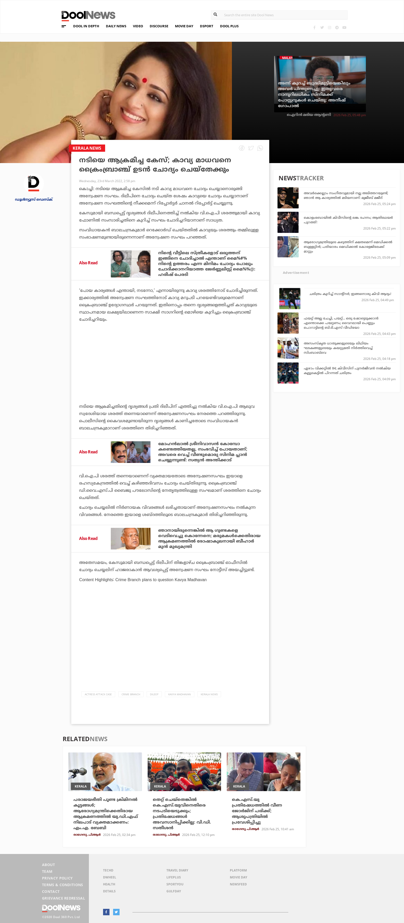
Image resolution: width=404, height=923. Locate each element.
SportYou (174, 884)
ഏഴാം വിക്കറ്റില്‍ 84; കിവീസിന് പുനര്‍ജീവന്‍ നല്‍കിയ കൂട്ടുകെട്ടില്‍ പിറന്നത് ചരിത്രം (347, 370)
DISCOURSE (159, 26)
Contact (51, 891)
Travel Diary (177, 870)
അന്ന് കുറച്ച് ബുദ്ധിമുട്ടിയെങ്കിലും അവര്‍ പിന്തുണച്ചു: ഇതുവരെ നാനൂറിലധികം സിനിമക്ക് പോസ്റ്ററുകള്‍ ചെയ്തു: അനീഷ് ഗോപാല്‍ (314, 94)
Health (109, 884)
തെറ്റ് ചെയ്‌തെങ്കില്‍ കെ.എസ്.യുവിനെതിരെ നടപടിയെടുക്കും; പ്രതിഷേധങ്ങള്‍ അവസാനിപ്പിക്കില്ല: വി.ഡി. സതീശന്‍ (182, 814)
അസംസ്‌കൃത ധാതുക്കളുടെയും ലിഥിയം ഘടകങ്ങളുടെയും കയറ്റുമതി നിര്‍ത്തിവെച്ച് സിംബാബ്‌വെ (338, 348)
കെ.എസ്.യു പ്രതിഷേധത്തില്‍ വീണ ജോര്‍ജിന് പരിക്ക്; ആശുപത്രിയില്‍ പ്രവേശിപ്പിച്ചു (257, 811)
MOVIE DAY (184, 26)
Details (109, 891)
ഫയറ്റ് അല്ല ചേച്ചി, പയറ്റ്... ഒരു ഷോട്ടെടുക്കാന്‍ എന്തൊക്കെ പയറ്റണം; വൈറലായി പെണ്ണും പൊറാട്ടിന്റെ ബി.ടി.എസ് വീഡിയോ (341, 323)
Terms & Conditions (62, 884)
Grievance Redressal (63, 898)
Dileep (154, 694)
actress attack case (98, 694)
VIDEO (138, 26)
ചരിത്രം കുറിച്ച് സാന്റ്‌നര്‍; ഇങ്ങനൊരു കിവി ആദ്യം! (350, 293)
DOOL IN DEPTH (86, 26)
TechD (108, 870)
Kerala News (209, 694)
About (48, 864)
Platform (238, 870)
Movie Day (238, 877)
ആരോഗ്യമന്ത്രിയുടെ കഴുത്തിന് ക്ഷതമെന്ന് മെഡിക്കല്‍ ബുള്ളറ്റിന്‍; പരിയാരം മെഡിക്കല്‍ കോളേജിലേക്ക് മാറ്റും (348, 246)
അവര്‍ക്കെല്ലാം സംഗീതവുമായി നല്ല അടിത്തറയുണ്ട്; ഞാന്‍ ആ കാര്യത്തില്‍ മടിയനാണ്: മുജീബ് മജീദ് (346, 195)
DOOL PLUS (229, 26)
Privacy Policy (57, 878)
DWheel (109, 877)
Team (47, 871)
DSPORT (206, 26)
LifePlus (173, 877)
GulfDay (173, 891)
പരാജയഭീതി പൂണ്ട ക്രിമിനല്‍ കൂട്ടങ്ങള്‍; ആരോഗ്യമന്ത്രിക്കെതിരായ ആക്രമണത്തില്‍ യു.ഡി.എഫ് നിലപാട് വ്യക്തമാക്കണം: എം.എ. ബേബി (105, 814)
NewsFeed (238, 884)
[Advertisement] (170, 377)
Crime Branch (131, 694)
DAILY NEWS (116, 26)
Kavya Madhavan (179, 694)
